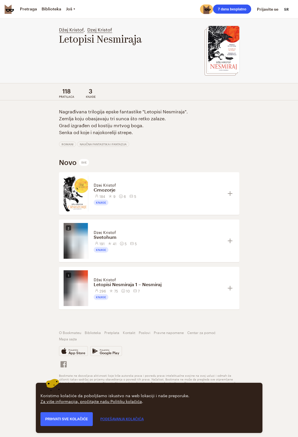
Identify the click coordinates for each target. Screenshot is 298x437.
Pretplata (111, 332)
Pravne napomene (169, 332)
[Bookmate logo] (9, 9)
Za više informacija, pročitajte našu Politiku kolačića (91, 401)
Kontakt (129, 332)
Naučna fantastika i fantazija (103, 144)
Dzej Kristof (99, 29)
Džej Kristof (71, 29)
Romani (67, 144)
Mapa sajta (68, 338)
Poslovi (144, 332)
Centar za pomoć (201, 332)
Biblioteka (93, 332)
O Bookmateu (70, 332)
